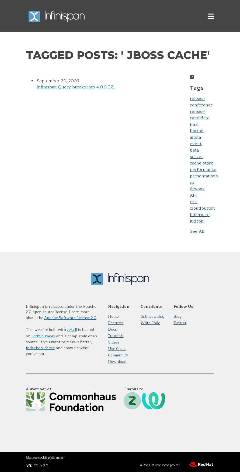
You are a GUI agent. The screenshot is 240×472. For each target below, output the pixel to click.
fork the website (40, 348)
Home (113, 316)
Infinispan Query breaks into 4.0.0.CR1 (76, 87)
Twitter (179, 323)
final (194, 124)
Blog (177, 316)
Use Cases (117, 349)
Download (117, 362)
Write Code (150, 323)
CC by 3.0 (41, 465)
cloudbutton (202, 208)
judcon (197, 221)
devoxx (197, 188)
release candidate (200, 114)
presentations (204, 176)
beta (194, 150)
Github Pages (43, 336)
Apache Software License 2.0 (70, 318)
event (195, 143)
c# (192, 182)
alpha (195, 137)
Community (118, 355)
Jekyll (72, 330)
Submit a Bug (152, 316)
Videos (114, 342)
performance (203, 169)
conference (201, 105)
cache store (201, 163)
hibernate (200, 214)
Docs (112, 329)
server (196, 156)
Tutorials (116, 336)
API (193, 195)
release (197, 98)
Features (116, 323)
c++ (193, 201)
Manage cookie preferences (44, 457)
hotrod (197, 130)
